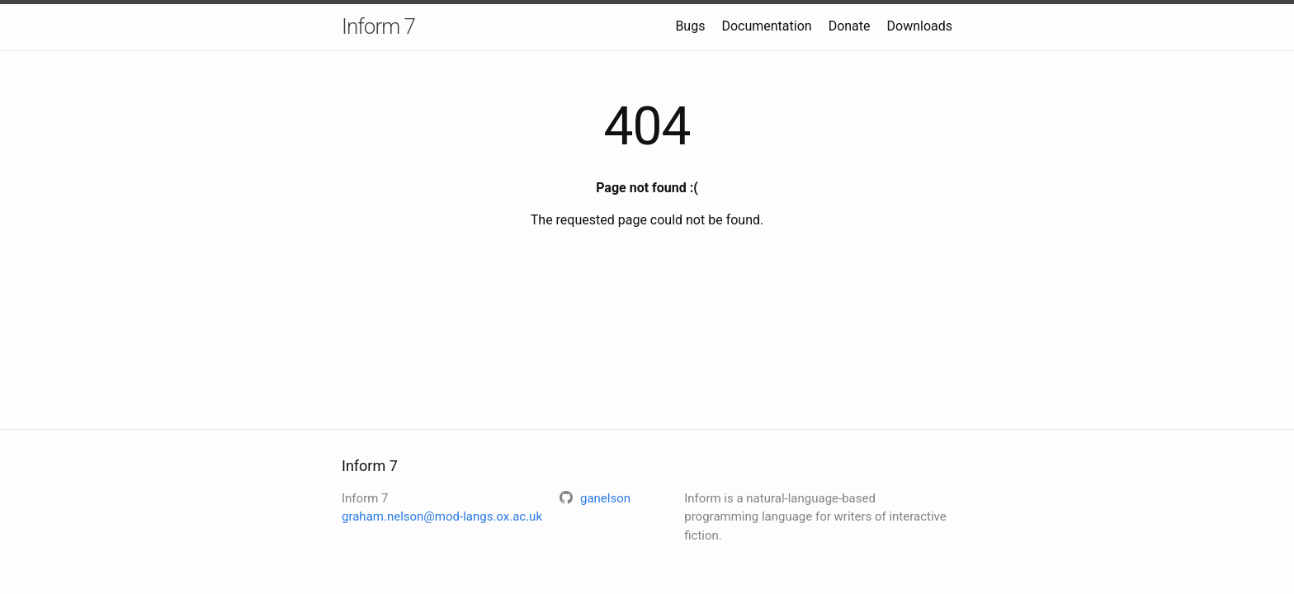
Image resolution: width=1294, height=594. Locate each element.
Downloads (919, 26)
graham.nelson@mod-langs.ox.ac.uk (442, 516)
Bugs (690, 26)
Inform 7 (378, 26)
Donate (850, 26)
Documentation (766, 26)
